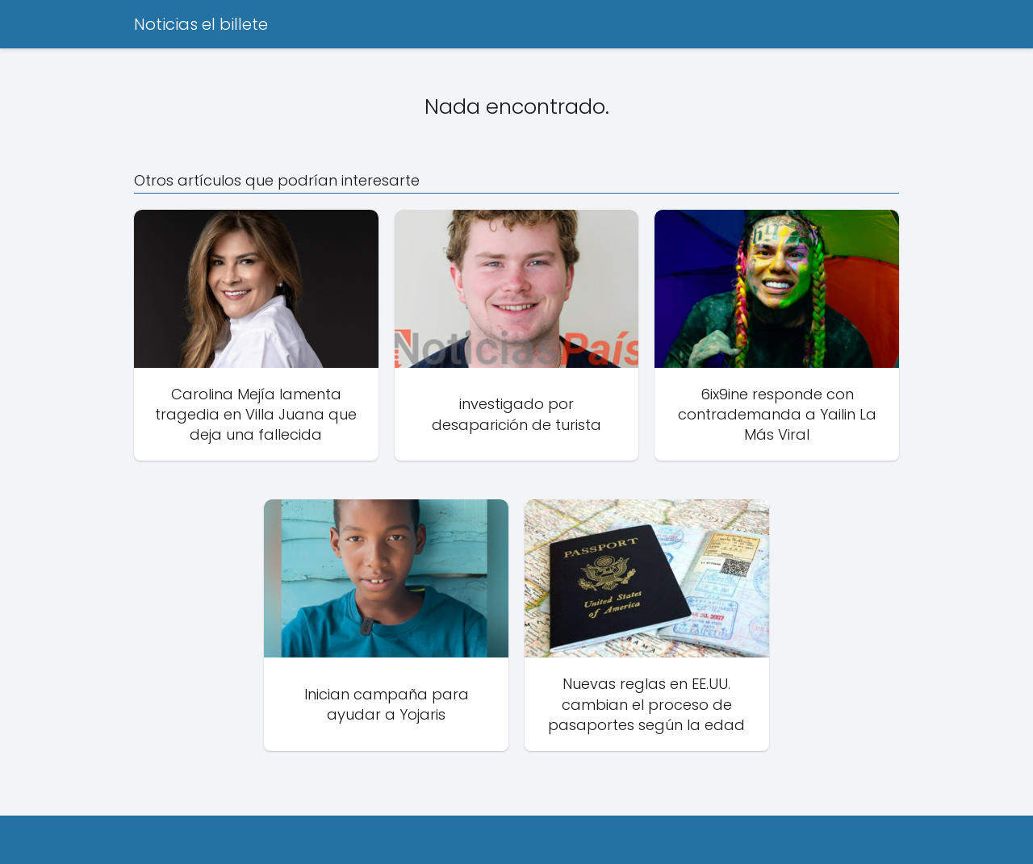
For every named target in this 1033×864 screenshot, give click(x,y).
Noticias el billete (201, 24)
